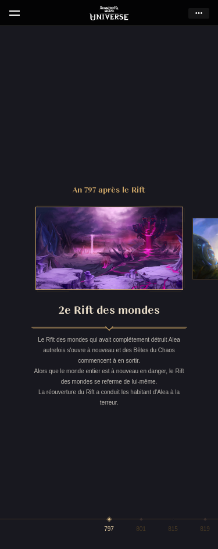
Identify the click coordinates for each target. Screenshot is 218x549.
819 (205, 529)
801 (141, 529)
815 (173, 529)
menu (14, 13)
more (198, 13)
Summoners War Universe (109, 13)
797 (109, 529)
